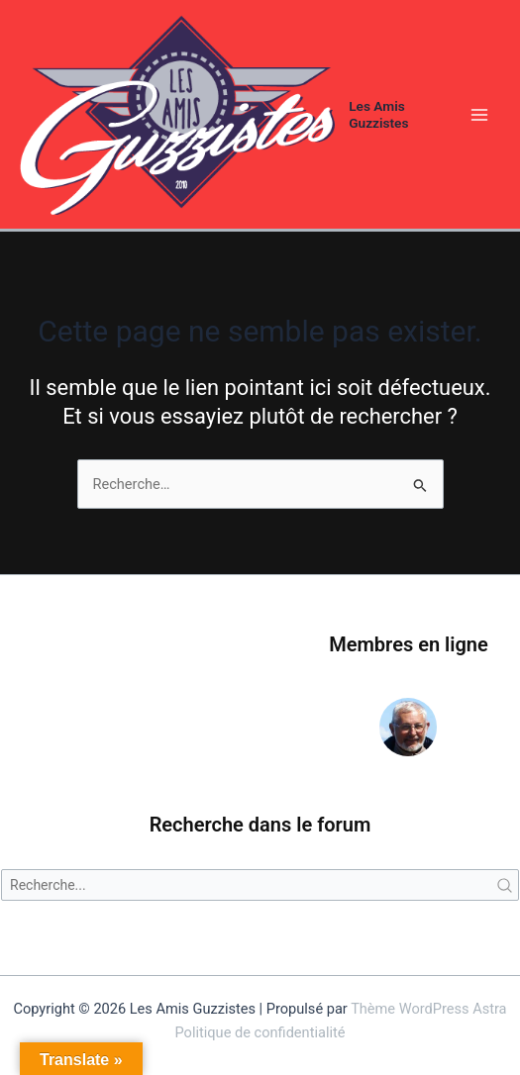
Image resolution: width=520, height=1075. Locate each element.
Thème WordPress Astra (428, 1009)
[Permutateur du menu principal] (479, 115)
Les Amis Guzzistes (378, 114)
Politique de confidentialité (260, 1032)
